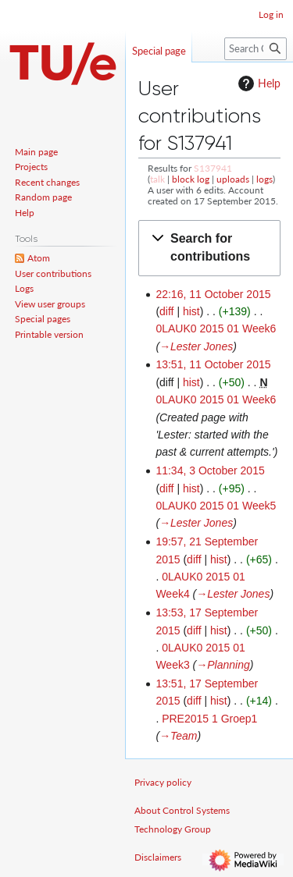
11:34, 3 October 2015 (209, 470)
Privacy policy (162, 782)
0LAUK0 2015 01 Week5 (215, 505)
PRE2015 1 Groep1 (209, 718)
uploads (232, 179)
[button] (209, 248)
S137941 (213, 168)
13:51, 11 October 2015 (212, 364)
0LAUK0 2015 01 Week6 (215, 328)
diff (166, 311)
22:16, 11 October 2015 (212, 294)
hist (191, 311)
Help (257, 83)
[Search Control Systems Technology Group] (255, 48)
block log (190, 179)
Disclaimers (157, 857)
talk (157, 179)
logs (264, 179)
